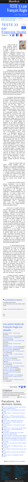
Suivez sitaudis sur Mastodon (21, 471)
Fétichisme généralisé (9, 370)
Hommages (4, 474)
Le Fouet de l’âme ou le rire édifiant (12, 372)
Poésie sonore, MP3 (6, 476)
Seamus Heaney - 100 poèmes (14, 437)
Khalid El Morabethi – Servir (11, 375)
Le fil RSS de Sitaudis (19, 468)
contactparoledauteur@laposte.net (16, 309)
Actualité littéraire (5, 465)
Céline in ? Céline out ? (10, 369)
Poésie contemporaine (6, 467)
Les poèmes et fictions (6, 468)
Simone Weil (5, 397)
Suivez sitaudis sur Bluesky (21, 473)
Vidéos (3, 475)
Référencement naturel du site (21, 470)
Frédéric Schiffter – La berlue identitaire (13, 354)
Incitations (4, 466)
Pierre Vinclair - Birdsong (13, 420)
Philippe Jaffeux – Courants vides (12, 333)
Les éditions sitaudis (19, 469)
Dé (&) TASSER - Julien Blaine (11, 348)
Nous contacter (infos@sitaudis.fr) (5, 478)
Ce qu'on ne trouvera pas (20, 467)
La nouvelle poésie (5, 469)
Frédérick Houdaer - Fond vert (14, 435)
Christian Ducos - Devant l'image (14, 428)
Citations (3, 473)
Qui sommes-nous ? (6, 479)
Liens (3, 471)
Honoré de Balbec (8, 349)
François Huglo (14, 32)
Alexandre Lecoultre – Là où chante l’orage (14, 340)
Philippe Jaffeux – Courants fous (12, 346)
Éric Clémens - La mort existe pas (12, 360)
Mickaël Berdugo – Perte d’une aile (12, 343)
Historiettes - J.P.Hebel (13, 416)
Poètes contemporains (6, 470)
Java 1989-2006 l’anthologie (11, 336)
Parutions (17, 461)
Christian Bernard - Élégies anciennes (13, 376)
